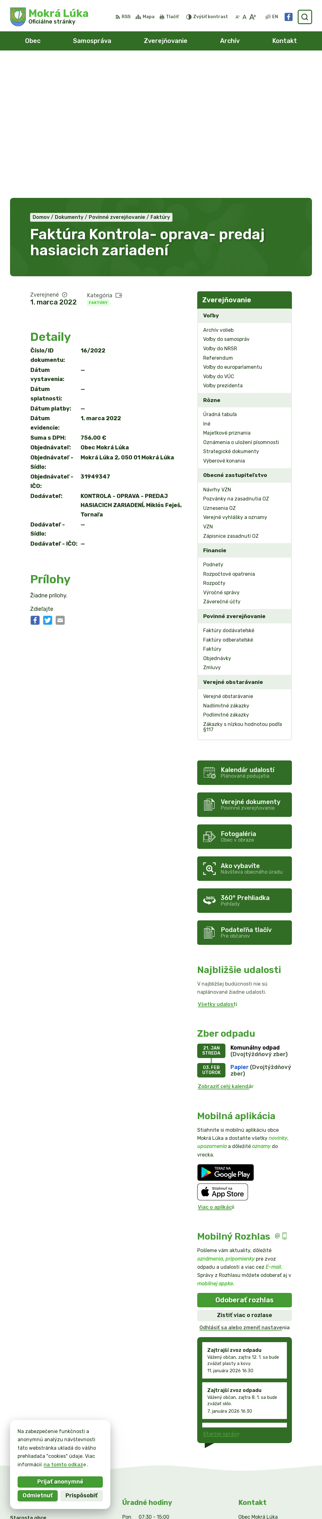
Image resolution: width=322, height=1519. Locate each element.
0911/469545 (255, 1435)
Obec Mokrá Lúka (198, 1502)
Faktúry (98, 164)
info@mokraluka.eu (263, 1442)
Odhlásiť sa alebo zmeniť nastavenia (244, 1190)
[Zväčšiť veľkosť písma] (252, 17)
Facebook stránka (261, 1450)
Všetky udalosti (217, 866)
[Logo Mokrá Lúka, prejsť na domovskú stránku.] (49, 17)
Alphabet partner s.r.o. (103, 1502)
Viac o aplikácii (216, 1069)
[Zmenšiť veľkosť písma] (237, 17)
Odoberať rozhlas (244, 1161)
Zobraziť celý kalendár (226, 948)
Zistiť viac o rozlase (244, 1177)
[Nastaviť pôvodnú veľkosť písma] (244, 17)
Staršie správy (221, 1296)
